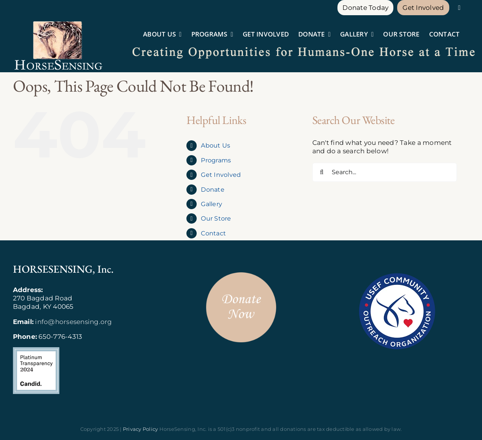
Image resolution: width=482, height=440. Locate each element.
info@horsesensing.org (73, 322)
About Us (215, 145)
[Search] (321, 172)
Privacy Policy (140, 429)
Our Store (216, 218)
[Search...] (384, 172)
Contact (213, 233)
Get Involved (221, 174)
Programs (216, 160)
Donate (212, 189)
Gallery (211, 204)
